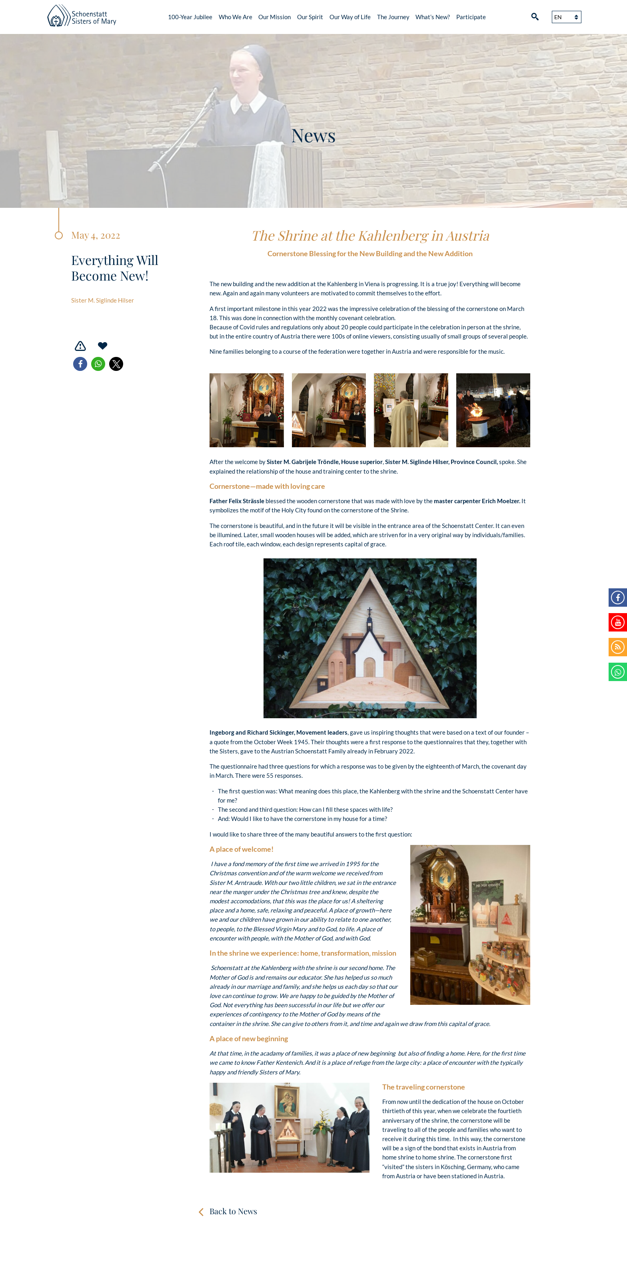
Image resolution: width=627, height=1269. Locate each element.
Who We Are (235, 16)
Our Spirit (310, 16)
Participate (471, 16)
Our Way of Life (350, 16)
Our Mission (274, 16)
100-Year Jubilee (190, 16)
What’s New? (432, 16)
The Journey (393, 16)
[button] (80, 364)
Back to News (233, 1210)
